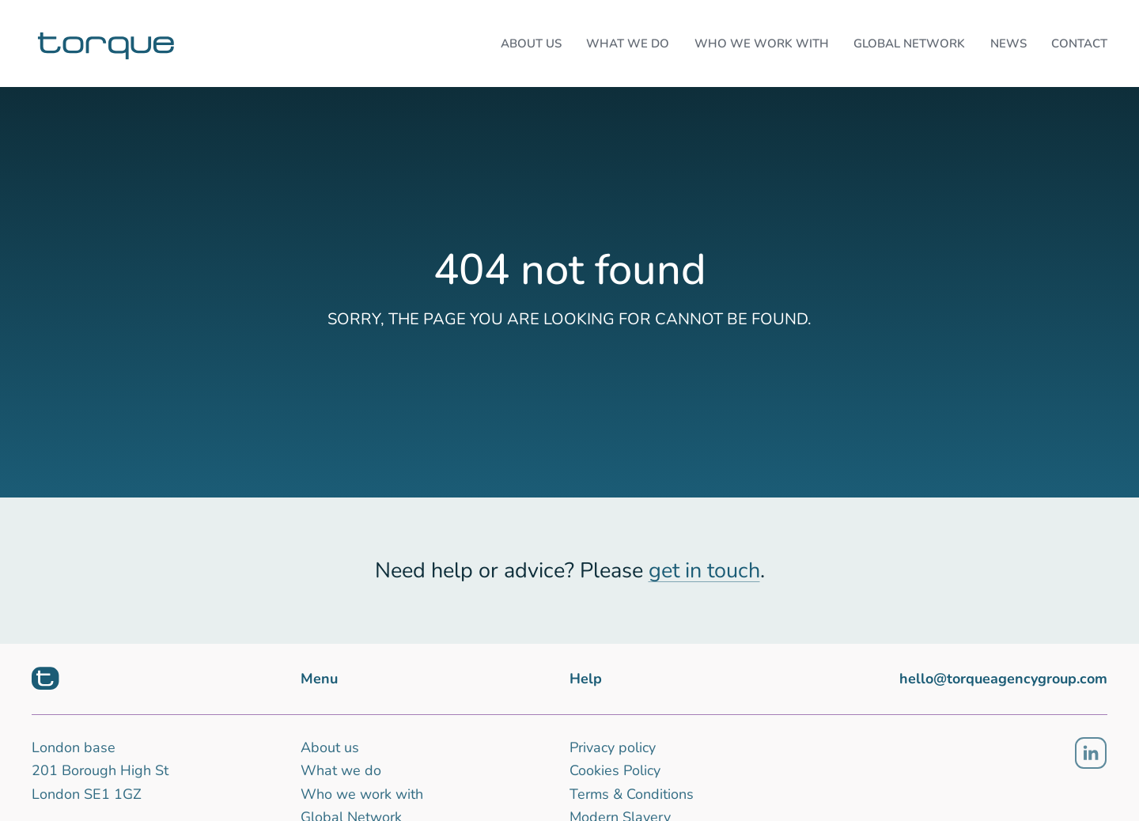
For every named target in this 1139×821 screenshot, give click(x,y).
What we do (341, 770)
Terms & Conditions (632, 794)
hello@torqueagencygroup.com (1003, 678)
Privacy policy (613, 747)
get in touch (704, 570)
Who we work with (362, 794)
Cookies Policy (615, 770)
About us (330, 747)
